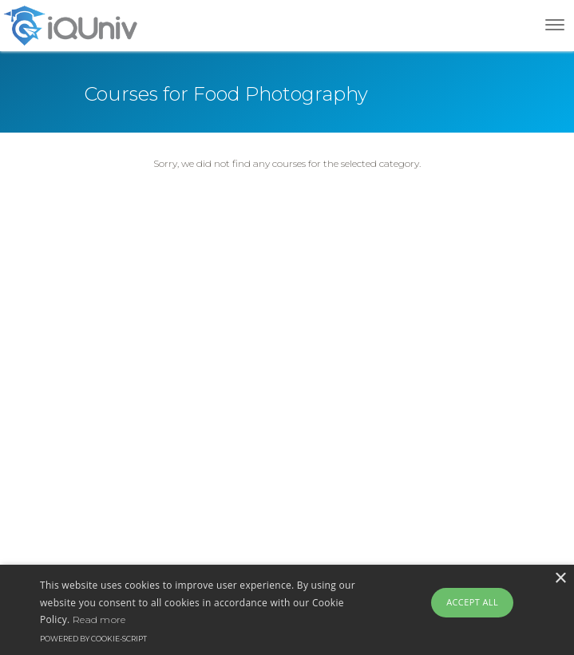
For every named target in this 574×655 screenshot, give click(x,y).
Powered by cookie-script (93, 638)
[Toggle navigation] (555, 25)
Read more (99, 619)
